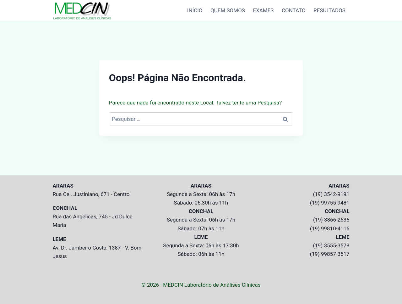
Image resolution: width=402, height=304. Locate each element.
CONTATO (294, 10)
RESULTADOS (329, 10)
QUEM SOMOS (227, 10)
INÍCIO (195, 10)
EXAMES (263, 10)
